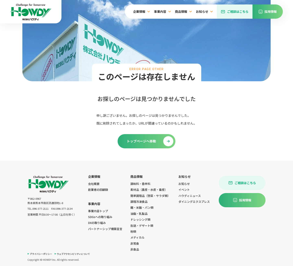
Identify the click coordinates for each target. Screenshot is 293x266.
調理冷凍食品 (139, 202)
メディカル (137, 237)
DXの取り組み (97, 223)
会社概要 (93, 184)
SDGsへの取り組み (100, 217)
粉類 (133, 231)
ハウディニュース (189, 196)
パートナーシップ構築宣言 (105, 229)
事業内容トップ (98, 211)
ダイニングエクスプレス (194, 202)
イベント (184, 190)
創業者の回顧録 (98, 190)
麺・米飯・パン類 (141, 207)
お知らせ (184, 184)
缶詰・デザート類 (141, 226)
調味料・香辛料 (140, 184)
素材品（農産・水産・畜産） (148, 190)
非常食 (134, 243)
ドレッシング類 (140, 219)
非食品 (134, 249)
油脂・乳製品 (139, 214)
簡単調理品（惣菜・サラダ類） (150, 196)
